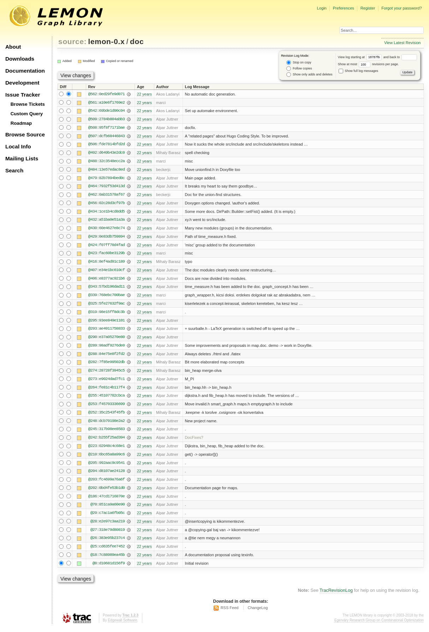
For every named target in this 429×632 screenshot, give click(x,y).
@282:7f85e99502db (106, 365)
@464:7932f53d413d (106, 187)
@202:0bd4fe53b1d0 (106, 492)
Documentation (25, 71)
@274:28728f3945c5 (106, 373)
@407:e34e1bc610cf (106, 272)
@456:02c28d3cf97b (106, 204)
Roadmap (21, 123)
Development (22, 83)
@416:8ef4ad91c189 (106, 263)
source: (72, 41)
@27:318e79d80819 (107, 534)
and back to (400, 57)
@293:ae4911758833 (106, 331)
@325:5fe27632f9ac (106, 305)
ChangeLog (258, 612)
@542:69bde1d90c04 (106, 111)
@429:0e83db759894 (106, 238)
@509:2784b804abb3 (106, 119)
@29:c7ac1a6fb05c (107, 517)
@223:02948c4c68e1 (106, 449)
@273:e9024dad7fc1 (106, 382)
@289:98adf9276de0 (106, 348)
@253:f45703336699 (106, 407)
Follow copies (299, 68)
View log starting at (360, 57)
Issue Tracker (22, 95)
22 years (144, 94)
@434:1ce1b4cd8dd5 (106, 212)
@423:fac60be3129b (106, 255)
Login (321, 8)
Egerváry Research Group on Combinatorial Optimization (379, 625)
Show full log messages (358, 71)
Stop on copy (298, 62)
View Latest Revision (402, 43)
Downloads (19, 59)
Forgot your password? (401, 8)
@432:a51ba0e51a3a (106, 221)
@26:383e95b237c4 (107, 542)
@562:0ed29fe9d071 (106, 94)
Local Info (18, 146)
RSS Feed (230, 612)
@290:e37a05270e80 (106, 339)
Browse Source (25, 134)
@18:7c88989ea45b (107, 559)
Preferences (343, 8)
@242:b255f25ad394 (106, 441)
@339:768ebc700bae (106, 297)
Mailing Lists (21, 158)
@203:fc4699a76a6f (106, 483)
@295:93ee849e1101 (106, 322)
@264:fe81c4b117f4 (106, 390)
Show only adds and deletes (309, 74)
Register (368, 8)
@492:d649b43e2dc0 (106, 153)
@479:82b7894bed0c (106, 179)
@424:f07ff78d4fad (106, 246)
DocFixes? (194, 441)
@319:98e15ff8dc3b (106, 314)
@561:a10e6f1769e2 (106, 102)
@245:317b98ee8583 (106, 432)
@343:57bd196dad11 (106, 289)
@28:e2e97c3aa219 (107, 525)
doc (137, 41)
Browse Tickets (28, 104)
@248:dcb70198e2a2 (106, 424)
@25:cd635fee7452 (107, 551)
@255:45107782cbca (106, 398)
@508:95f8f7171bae (106, 128)
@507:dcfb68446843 (106, 136)
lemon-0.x (106, 41)
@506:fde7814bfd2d (106, 145)
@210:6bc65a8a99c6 (106, 458)
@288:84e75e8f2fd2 (106, 356)
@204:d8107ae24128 (106, 475)
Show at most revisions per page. (368, 64)
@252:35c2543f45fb (106, 415)
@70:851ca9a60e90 (107, 508)
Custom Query (27, 113)
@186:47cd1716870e (106, 500)
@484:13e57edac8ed (106, 170)
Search (14, 170)
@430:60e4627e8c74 (106, 229)
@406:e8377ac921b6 (106, 280)
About (13, 47)
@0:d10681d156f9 (109, 568)
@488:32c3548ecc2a (106, 162)
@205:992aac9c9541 (106, 466)
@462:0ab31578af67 (106, 195)
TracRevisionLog (336, 595)
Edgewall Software (122, 625)
